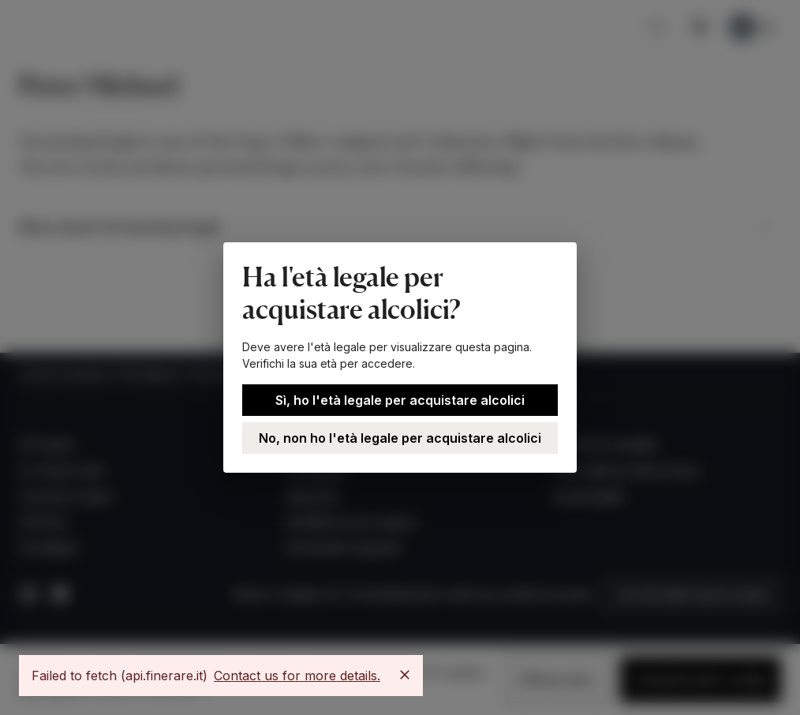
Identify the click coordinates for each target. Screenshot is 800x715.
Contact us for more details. (297, 675)
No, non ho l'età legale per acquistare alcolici (400, 438)
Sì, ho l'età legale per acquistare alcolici (400, 400)
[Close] (405, 675)
